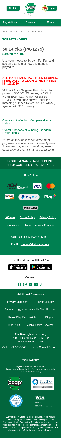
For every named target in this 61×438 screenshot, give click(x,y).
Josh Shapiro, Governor (40, 325)
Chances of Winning (15, 120)
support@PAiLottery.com (35, 244)
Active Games (35, 32)
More (51, 22)
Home (5, 32)
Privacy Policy (48, 217)
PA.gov (49, 317)
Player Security (45, 301)
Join (13, 8)
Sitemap (9, 309)
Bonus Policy (27, 217)
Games (30, 22)
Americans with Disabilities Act (37, 309)
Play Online (10, 22)
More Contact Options (44, 347)
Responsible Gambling (18, 225)
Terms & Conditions (45, 225)
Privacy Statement (17, 301)
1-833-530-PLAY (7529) (32, 236)
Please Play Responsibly (22, 317)
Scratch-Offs (17, 32)
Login (50, 9)
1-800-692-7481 (18, 347)
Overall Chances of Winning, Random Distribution (26, 131)
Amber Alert (13, 325)
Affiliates (10, 217)
